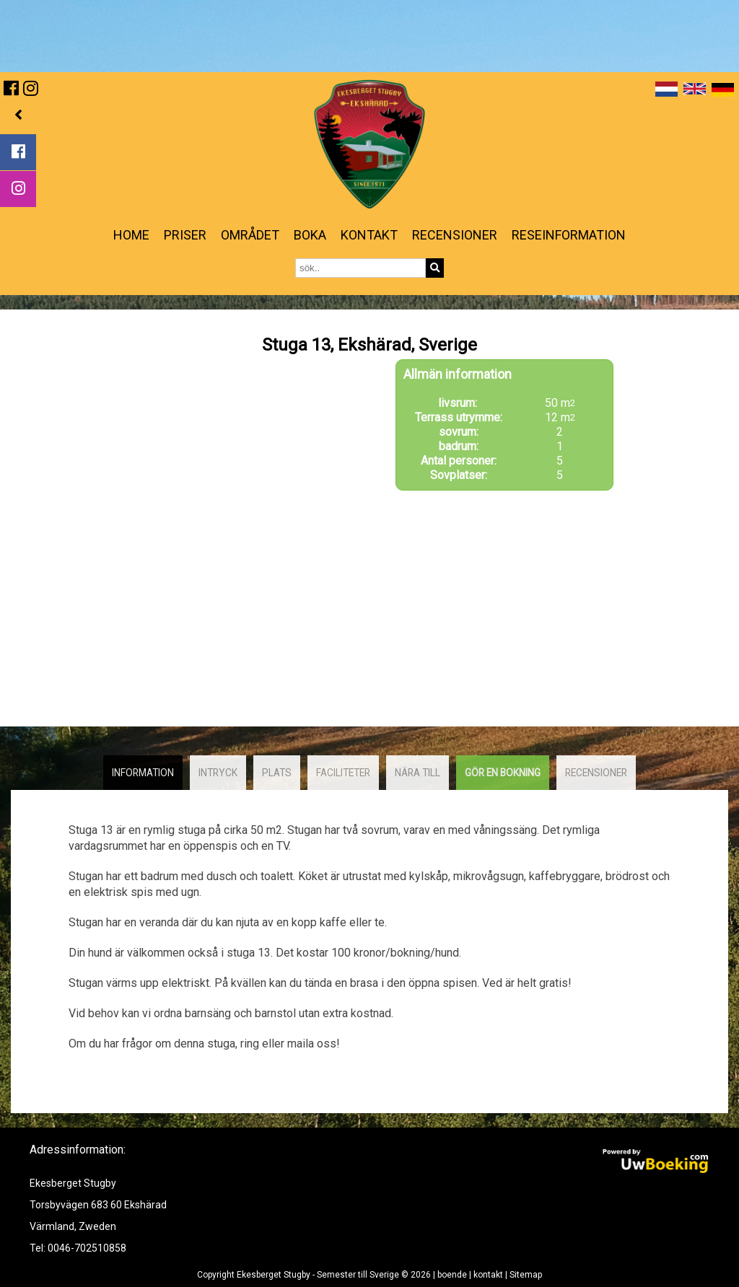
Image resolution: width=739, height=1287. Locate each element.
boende (452, 1275)
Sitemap (526, 1275)
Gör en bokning (503, 772)
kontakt (369, 234)
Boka (310, 234)
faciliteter (343, 772)
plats (277, 772)
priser (185, 234)
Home (131, 234)
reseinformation (569, 234)
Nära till (417, 772)
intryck (217, 772)
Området (250, 234)
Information (143, 772)
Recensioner (454, 234)
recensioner (596, 772)
